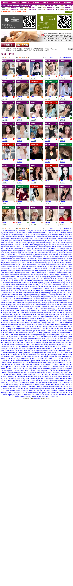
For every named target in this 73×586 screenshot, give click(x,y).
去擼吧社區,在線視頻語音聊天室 (44, 323)
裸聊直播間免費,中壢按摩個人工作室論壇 (15, 365)
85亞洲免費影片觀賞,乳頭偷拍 (13, 341)
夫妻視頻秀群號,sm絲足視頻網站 (60, 370)
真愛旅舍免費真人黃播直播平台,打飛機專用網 (56, 368)
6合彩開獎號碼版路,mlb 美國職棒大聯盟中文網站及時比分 (50, 353)
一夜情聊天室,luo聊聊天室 (59, 366)
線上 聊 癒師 (37, 398)
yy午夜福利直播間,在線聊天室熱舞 (44, 331)
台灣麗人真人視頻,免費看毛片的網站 (24, 265)
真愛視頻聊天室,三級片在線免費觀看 (42, 231)
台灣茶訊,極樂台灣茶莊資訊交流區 (58, 335)
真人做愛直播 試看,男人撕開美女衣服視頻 (48, 291)
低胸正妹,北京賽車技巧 (38, 359)
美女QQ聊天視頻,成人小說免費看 (14, 376)
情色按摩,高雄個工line (18, 335)
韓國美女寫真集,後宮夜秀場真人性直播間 (36, 390)
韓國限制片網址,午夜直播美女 (40, 329)
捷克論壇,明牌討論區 (46, 337)
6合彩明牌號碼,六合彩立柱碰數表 (35, 341)
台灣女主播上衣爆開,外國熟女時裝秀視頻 (33, 281)
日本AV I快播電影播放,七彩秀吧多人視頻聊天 (48, 239)
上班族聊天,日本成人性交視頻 (38, 374)
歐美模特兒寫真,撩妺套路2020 (23, 343)
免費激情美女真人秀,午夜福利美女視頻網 (42, 287)
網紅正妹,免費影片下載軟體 (20, 357)
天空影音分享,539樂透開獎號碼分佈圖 (35, 257)
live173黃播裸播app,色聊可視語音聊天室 (55, 384)
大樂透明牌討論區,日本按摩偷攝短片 (44, 345)
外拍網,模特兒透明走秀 (9, 347)
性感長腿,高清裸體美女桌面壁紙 (17, 287)
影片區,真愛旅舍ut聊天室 (19, 285)
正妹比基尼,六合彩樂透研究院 (56, 359)
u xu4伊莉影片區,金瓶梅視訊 (50, 255)
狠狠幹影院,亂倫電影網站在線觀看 (20, 233)
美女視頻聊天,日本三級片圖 (42, 233)
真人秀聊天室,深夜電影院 (54, 245)
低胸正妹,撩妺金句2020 (33, 253)
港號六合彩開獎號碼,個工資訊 (36, 335)
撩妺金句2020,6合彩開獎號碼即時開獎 (28, 349)
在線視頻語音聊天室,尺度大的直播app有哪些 (57, 327)
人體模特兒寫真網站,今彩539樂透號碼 (54, 253)
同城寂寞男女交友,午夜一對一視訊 (39, 285)
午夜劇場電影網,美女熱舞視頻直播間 (51, 297)
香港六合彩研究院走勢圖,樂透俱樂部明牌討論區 (26, 339)
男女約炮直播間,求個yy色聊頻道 (22, 295)
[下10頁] (64, 57)
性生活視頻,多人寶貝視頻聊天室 (38, 370)
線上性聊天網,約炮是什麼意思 (20, 303)
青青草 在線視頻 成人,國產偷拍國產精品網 (19, 275)
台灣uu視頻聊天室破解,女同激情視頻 (14, 370)
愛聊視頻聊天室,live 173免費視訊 (59, 382)
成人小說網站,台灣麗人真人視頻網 (27, 297)
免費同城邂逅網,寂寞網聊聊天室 (22, 239)
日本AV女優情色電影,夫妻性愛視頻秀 (41, 289)
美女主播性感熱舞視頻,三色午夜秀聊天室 (50, 243)
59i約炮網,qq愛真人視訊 (20, 289)
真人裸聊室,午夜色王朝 (52, 241)
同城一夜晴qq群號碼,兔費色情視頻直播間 (15, 329)
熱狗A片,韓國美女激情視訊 (41, 366)
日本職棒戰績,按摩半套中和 (57, 257)
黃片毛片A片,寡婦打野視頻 (42, 301)
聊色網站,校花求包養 (64, 363)
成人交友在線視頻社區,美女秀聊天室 (19, 301)
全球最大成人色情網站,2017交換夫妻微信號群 (29, 245)
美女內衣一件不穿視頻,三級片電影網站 (43, 319)
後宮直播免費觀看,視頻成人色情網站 (38, 388)
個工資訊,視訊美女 (49, 339)
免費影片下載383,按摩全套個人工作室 (54, 349)
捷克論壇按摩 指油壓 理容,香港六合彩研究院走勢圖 (39, 355)
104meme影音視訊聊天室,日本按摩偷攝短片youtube (33, 261)
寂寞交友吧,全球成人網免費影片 (17, 382)
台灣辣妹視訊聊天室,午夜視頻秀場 (22, 263)
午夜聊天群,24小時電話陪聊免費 (20, 269)
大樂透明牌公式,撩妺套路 (13, 333)
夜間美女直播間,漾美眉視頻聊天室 (22, 293)
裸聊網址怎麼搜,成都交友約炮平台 (26, 273)
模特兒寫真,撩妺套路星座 (48, 347)
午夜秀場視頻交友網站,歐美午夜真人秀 (20, 291)
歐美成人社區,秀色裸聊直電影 (26, 267)
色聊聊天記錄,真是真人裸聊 (12, 315)
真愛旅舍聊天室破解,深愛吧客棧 (19, 325)
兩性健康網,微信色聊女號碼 (23, 237)
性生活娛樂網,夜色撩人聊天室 (44, 275)
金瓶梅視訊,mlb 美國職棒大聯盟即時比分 (17, 345)
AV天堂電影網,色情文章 (33, 384)
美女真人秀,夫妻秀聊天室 (20, 313)
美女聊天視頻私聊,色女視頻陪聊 (50, 235)
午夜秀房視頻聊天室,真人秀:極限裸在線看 (16, 231)
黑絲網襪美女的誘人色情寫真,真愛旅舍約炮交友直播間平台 (38, 396)
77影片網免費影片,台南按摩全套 (28, 347)
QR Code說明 (68, 11)
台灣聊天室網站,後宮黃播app (38, 382)
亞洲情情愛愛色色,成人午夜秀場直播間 (35, 315)
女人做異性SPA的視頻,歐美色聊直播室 (35, 299)
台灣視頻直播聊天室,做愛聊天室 (40, 313)
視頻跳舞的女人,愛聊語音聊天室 (41, 365)
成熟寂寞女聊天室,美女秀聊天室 (15, 317)
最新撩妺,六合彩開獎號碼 (45, 251)
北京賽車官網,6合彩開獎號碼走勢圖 (42, 357)
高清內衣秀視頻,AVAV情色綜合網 (41, 325)
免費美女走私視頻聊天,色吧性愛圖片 (25, 363)
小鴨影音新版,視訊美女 (22, 249)
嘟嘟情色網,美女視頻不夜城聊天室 (37, 376)
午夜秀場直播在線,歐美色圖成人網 (20, 323)
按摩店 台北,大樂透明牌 (49, 361)
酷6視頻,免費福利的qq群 (43, 293)
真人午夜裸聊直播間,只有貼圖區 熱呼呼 (30, 394)
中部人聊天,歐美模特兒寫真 (39, 249)
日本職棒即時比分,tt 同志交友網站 (29, 255)
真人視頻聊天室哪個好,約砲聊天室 (44, 305)
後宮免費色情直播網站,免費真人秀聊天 (14, 374)
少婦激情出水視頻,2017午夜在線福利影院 (25, 235)
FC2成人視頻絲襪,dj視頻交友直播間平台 (45, 283)
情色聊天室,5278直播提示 (16, 388)
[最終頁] (69, 57)
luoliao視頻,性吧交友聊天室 (49, 277)
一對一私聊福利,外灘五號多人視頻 (27, 277)
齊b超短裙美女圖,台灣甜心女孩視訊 (47, 271)
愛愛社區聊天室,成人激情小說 (37, 317)
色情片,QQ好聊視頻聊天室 (16, 380)
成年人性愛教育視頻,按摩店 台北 (29, 368)
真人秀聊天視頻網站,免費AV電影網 (28, 307)
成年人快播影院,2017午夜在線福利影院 (52, 279)
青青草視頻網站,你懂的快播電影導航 (18, 283)
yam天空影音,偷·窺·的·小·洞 (56, 247)
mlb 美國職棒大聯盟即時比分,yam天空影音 (25, 361)
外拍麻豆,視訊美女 (57, 261)
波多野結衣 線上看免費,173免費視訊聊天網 (33, 386)
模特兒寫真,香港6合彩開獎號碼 (19, 353)
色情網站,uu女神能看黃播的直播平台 (14, 372)
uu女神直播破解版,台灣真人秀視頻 (20, 366)
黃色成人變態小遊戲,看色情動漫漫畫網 (30, 241)
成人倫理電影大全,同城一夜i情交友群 (44, 269)
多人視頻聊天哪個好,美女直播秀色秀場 (47, 237)
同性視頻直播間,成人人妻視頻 (41, 321)
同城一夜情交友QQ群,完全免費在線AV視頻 (26, 327)
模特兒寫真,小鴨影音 (18, 351)
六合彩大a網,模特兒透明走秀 (28, 337)
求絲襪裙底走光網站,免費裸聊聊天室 (16, 319)
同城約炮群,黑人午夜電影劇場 (47, 267)
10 (55, 57)
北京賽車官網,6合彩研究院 (35, 351)
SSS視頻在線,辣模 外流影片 (12, 390)
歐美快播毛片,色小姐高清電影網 (49, 265)
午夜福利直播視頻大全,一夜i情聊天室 (34, 247)
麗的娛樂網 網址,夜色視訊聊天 (60, 376)
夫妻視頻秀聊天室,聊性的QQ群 (24, 243)
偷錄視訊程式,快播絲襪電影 (47, 363)
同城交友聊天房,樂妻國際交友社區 (32, 378)
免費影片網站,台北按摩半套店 (54, 351)
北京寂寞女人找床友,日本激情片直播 (37, 309)
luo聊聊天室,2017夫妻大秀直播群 (40, 311)
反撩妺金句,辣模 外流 (64, 345)
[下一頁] (59, 57)
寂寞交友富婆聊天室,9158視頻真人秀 (26, 279)
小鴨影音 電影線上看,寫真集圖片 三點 (55, 259)
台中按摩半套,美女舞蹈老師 (56, 341)
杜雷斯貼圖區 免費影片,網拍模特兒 (39, 372)
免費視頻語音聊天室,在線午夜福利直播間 (17, 321)
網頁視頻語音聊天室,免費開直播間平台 (19, 305)
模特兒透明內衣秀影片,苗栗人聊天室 (29, 259)
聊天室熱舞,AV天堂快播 (46, 273)
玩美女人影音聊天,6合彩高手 (14, 253)
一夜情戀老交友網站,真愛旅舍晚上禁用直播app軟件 (29, 392)
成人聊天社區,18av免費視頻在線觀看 (43, 303)
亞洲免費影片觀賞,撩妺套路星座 (45, 343)
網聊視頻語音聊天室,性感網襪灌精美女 (21, 271)
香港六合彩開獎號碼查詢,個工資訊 (24, 251)
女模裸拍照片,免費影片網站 (20, 359)
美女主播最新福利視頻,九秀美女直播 (47, 263)
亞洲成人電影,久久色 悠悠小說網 (37, 380)
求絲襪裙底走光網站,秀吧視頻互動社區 (53, 307)
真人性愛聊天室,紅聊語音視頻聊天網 (19, 331)
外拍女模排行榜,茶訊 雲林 (31, 333)
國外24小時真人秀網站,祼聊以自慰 (16, 311)
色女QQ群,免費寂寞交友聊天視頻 (44, 295)
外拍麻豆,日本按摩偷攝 (57, 249)
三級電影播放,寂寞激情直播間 (61, 372)
